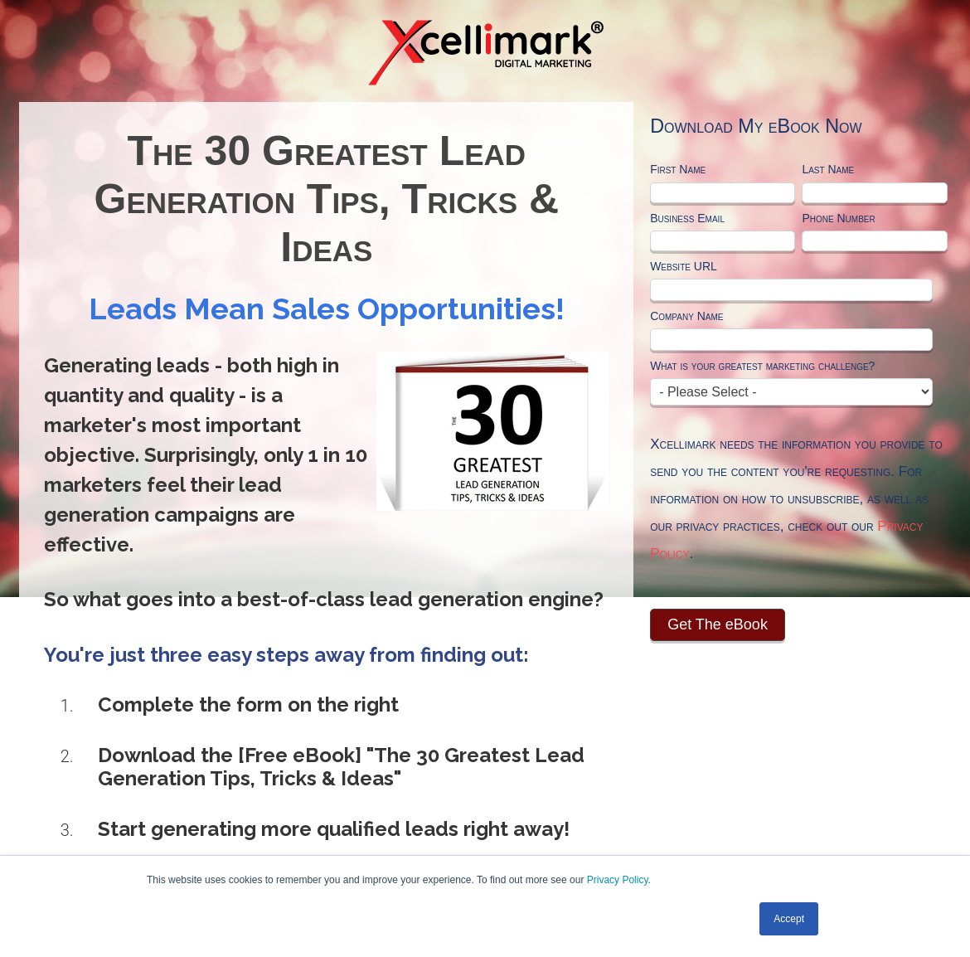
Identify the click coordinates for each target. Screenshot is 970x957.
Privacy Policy (617, 880)
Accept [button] (789, 919)
